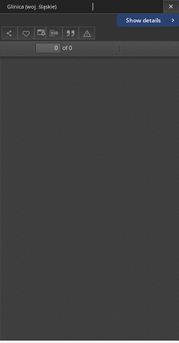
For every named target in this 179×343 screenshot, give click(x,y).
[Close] (171, 6)
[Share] (9, 33)
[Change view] (40, 33)
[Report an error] (87, 33)
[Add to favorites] (26, 33)
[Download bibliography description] (54, 33)
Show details (151, 20)
